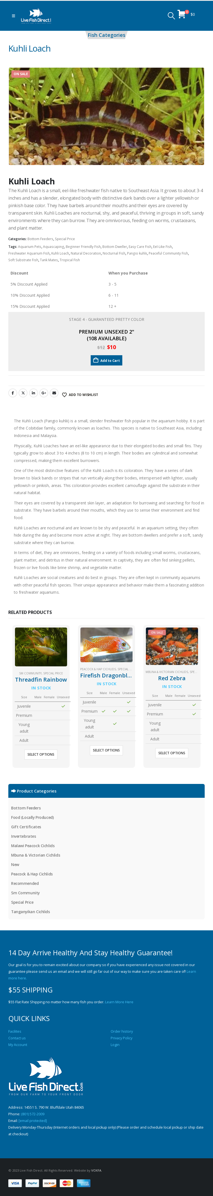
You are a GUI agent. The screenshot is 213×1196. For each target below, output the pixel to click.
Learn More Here (119, 1002)
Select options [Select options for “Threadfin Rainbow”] (40, 754)
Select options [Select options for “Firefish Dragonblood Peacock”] (106, 750)
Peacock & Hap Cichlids (98, 669)
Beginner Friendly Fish (83, 246)
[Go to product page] (41, 647)
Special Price (65, 239)
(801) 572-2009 (32, 1114)
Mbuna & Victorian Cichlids (167, 672)
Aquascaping (53, 246)
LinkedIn (33, 392)
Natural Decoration (86, 253)
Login (115, 1044)
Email (54, 392)
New (15, 864)
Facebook (12, 392)
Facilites (14, 1031)
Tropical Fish (70, 260)
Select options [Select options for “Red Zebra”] (171, 753)
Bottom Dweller (114, 246)
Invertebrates (23, 836)
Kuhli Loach (60, 253)
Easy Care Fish (140, 246)
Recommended (25, 883)
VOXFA (96, 1170)
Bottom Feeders (40, 239)
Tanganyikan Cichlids (30, 911)
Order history (122, 1031)
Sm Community (30, 673)
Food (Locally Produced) (32, 817)
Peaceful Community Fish (168, 253)
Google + (43, 392)
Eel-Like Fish (162, 246)
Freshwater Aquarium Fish (29, 253)
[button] (13, 16)
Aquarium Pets (29, 246)
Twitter (23, 392)
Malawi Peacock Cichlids (33, 845)
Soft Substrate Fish (23, 260)
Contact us (17, 1038)
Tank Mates (49, 260)
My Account (17, 1044)
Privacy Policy (121, 1038)
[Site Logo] (36, 16)
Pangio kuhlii (137, 253)
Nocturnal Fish (114, 253)
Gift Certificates (26, 826)
